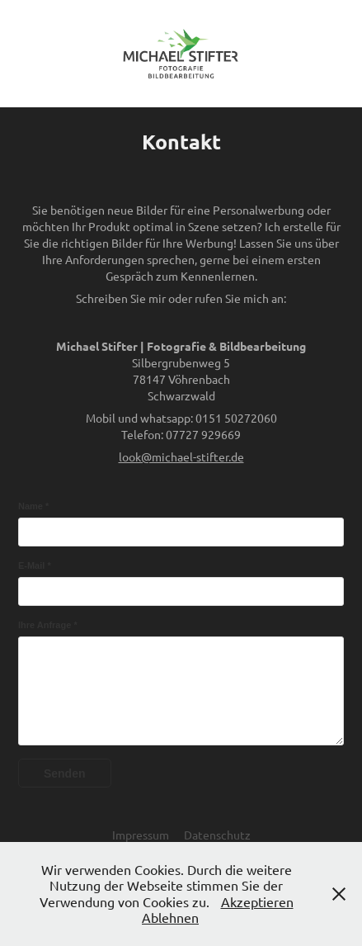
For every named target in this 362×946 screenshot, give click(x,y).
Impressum (140, 834)
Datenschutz (217, 834)
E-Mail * (34, 565)
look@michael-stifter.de (181, 456)
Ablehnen (170, 917)
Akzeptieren (257, 901)
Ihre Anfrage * (48, 625)
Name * (33, 506)
